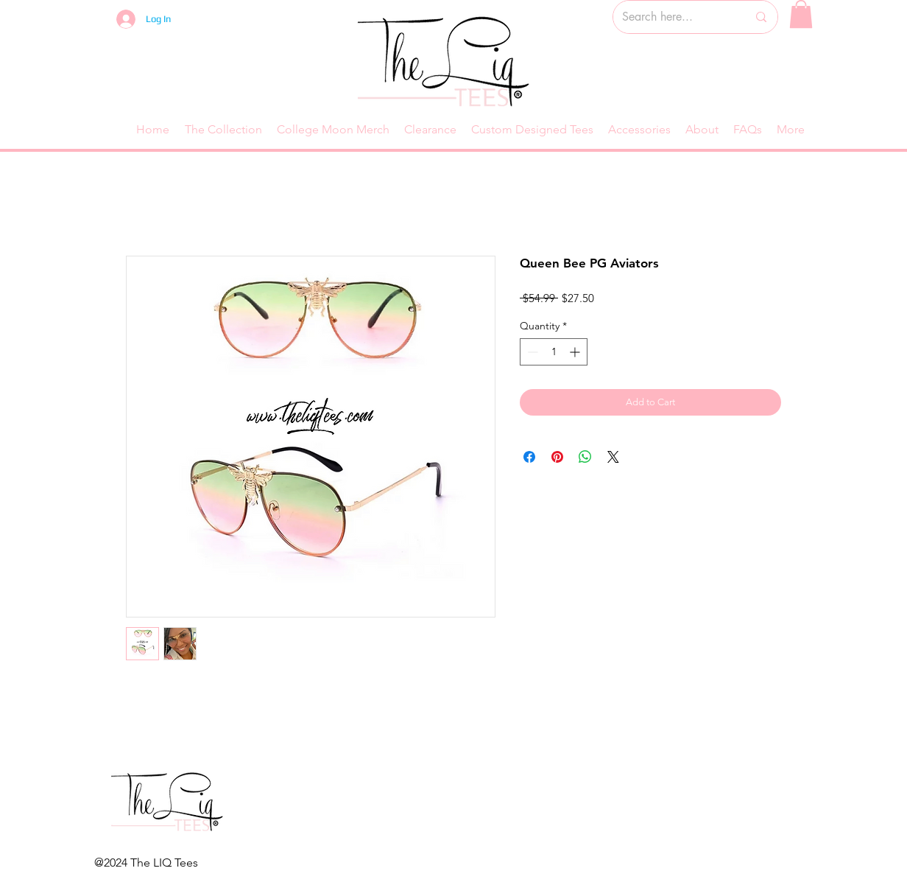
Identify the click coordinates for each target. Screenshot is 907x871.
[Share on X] (613, 457)
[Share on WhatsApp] (585, 457)
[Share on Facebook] (529, 457)
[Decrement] (531, 352)
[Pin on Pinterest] (557, 457)
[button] (801, 14)
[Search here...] (673, 17)
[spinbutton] (553, 352)
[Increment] (576, 352)
